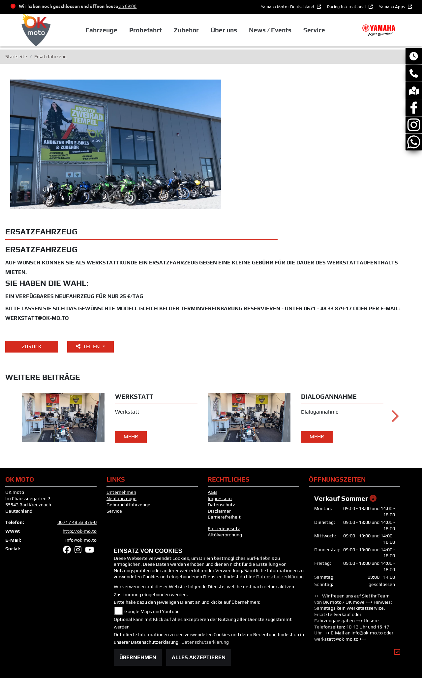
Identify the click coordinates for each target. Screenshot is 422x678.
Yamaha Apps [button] (392, 6)
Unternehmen (121, 492)
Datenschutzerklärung (280, 576)
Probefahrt (145, 30)
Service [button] (314, 30)
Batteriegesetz (224, 528)
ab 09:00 (127, 6)
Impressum (220, 498)
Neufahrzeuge (121, 498)
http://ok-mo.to (80, 531)
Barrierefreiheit (224, 517)
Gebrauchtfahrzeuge (128, 504)
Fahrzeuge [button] (101, 30)
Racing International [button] (347, 6)
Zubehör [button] (186, 30)
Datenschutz (221, 504)
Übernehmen (137, 657)
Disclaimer (219, 511)
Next (394, 418)
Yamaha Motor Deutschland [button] (288, 6)
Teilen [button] (88, 346)
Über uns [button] (224, 30)
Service (114, 511)
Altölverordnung (225, 534)
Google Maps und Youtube (152, 611)
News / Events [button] (270, 30)
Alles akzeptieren (199, 657)
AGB (212, 492)
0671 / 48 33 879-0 (77, 522)
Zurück (32, 346)
